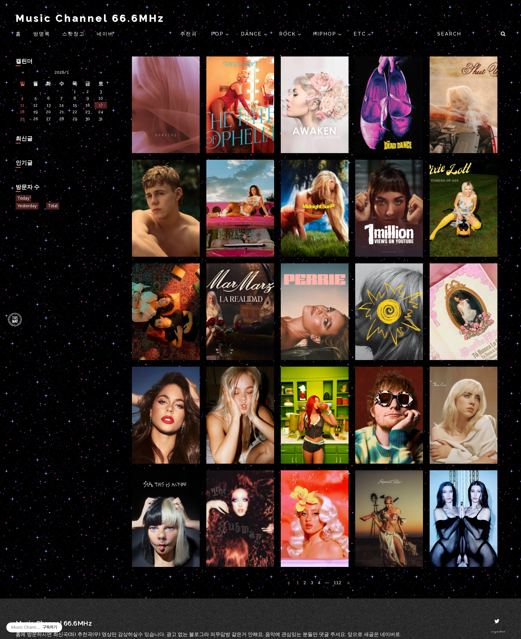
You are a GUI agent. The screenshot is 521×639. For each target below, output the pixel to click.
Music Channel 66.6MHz (90, 18)
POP (218, 34)
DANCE (252, 34)
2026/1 (61, 72)
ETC (361, 34)
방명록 (41, 34)
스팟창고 (73, 34)
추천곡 (189, 34)
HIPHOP (325, 34)
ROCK (288, 34)
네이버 (105, 34)
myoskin (498, 631)
